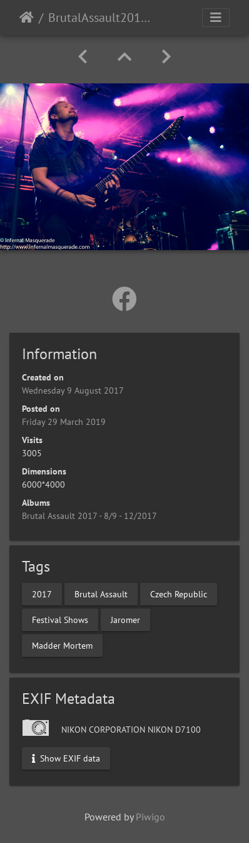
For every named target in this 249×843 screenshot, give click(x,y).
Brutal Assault (101, 594)
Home (26, 17)
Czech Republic (178, 594)
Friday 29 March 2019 (64, 421)
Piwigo (150, 816)
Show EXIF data (66, 758)
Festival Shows (60, 620)
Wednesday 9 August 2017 (73, 390)
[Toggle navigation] (216, 17)
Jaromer (125, 620)
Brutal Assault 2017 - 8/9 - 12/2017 (89, 515)
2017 (42, 594)
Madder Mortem (62, 645)
